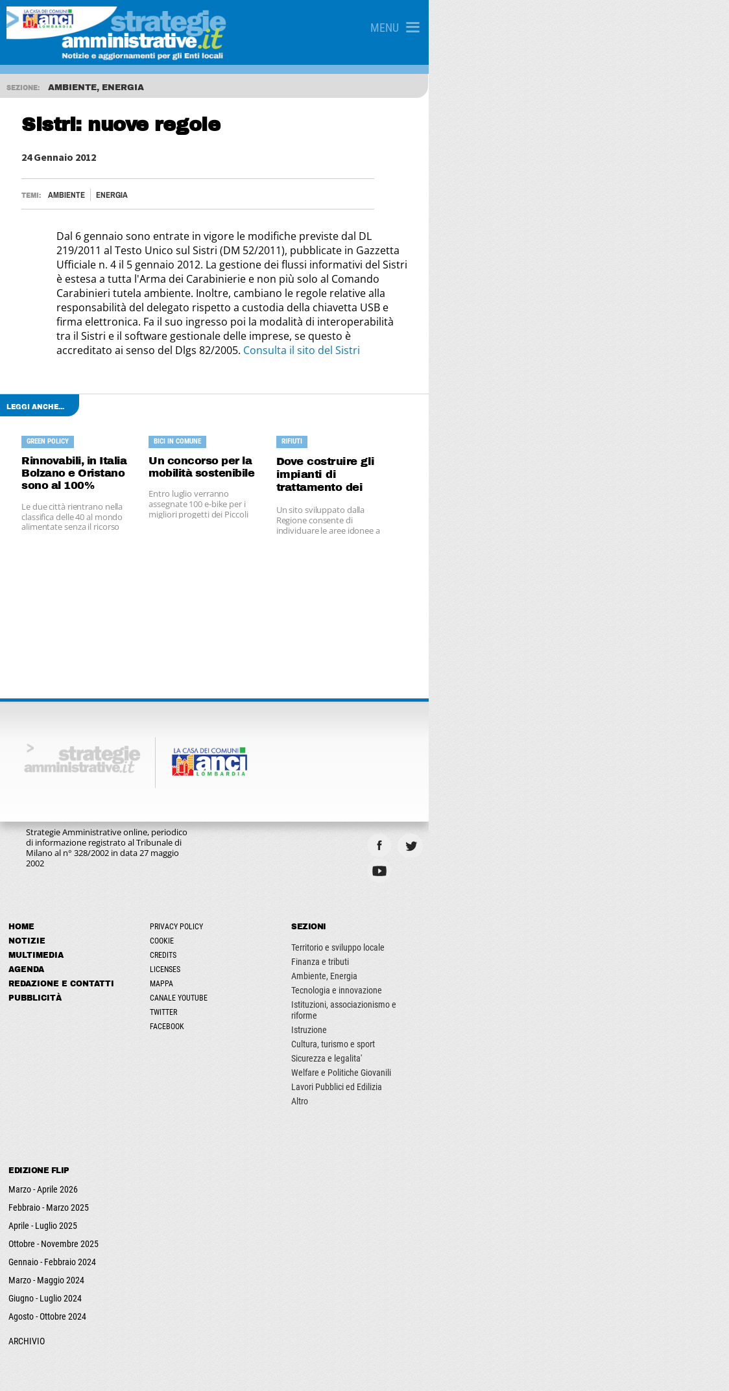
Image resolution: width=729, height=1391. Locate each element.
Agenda (32, 921)
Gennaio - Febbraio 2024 (58, 1202)
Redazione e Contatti (67, 935)
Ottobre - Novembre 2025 (59, 1184)
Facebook (272, 978)
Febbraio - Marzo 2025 (54, 1148)
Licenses (270, 921)
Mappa (266, 935)
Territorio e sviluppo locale (542, 899)
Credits (268, 906)
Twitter (268, 964)
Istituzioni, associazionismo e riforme (562, 956)
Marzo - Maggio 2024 (52, 1220)
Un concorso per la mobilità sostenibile (331, 424)
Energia (127, 194)
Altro (504, 1041)
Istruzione (513, 970)
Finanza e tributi (524, 913)
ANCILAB (281, 1369)
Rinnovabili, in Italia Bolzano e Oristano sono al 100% (121, 424)
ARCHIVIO (32, 1281)
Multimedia (41, 906)
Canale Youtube (284, 949)
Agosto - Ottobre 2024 (53, 1257)
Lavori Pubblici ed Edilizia (541, 1027)
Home (27, 878)
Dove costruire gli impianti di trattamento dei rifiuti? (551, 424)
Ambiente (81, 194)
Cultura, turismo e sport (537, 984)
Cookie (267, 892)
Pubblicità (40, 949)
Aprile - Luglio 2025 (48, 1166)
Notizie (32, 892)
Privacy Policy (281, 878)
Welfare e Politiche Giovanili (545, 1013)
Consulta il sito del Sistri (153, 307)
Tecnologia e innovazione (541, 941)
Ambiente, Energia (529, 927)
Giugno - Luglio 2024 (51, 1238)
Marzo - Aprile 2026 (49, 1129)
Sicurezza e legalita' (531, 998)
